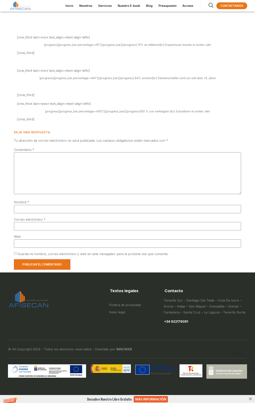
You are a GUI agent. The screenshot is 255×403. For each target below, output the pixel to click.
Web (17, 236)
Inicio (69, 6)
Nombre (21, 202)
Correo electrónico (29, 219)
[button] (127, 399)
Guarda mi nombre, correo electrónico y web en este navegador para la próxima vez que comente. (93, 254)
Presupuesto (168, 6)
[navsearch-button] (206, 6)
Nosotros (85, 6)
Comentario (24, 149)
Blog (149, 6)
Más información (150, 399)
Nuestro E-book (129, 6)
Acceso (187, 6)
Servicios (105, 6)
